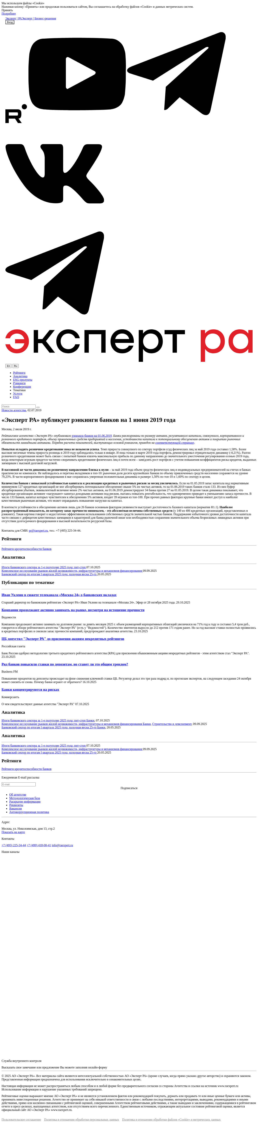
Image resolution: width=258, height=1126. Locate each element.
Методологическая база (24, 798)
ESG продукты (22, 379)
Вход (10, 22)
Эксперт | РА (13, 18)
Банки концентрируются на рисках (30, 689)
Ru (15, 366)
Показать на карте (13, 832)
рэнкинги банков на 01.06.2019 (92, 435)
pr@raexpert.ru (38, 530)
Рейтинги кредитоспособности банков (26, 549)
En (8, 366)
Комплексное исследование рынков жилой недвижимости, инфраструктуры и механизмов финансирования (72, 570)
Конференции (22, 386)
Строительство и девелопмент (172, 724)
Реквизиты (16, 805)
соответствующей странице (174, 442)
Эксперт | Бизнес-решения (39, 18)
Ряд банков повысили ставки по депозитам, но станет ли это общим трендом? (65, 664)
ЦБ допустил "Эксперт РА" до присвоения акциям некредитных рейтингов (63, 639)
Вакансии (15, 808)
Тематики (19, 390)
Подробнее (9, 13)
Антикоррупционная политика (29, 812)
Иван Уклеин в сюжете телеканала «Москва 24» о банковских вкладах (59, 595)
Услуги (17, 393)
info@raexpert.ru (62, 845)
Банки (90, 720)
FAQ (16, 397)
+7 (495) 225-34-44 (14, 845)
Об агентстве (17, 794)
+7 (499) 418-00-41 (39, 845)
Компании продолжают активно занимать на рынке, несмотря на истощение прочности (73, 610)
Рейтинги (19, 372)
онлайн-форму (97, 1067)
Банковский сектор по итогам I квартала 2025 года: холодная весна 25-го (49, 574)
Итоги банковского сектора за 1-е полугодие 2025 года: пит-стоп (44, 567)
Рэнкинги (19, 383)
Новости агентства (14, 410)
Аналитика (20, 376)
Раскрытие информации (24, 801)
